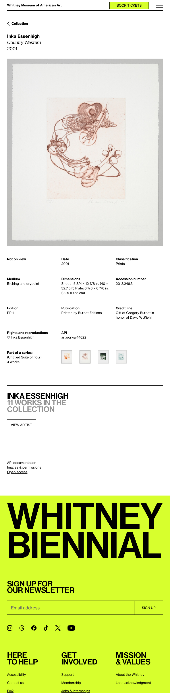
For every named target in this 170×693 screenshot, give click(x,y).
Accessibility (16, 674)
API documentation (21, 463)
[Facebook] (34, 628)
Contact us (15, 683)
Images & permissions (24, 467)
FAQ (10, 691)
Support (67, 674)
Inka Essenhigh (23, 36)
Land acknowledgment (133, 683)
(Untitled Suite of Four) (24, 357)
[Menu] (159, 5)
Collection (20, 23)
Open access (17, 472)
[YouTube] (71, 628)
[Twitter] (58, 628)
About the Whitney (130, 674)
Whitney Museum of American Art (34, 5)
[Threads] (22, 628)
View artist (21, 425)
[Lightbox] (85, 152)
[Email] (71, 608)
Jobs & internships (75, 691)
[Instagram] (10, 628)
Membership (71, 683)
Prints (120, 264)
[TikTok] (46, 628)
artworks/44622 (73, 337)
